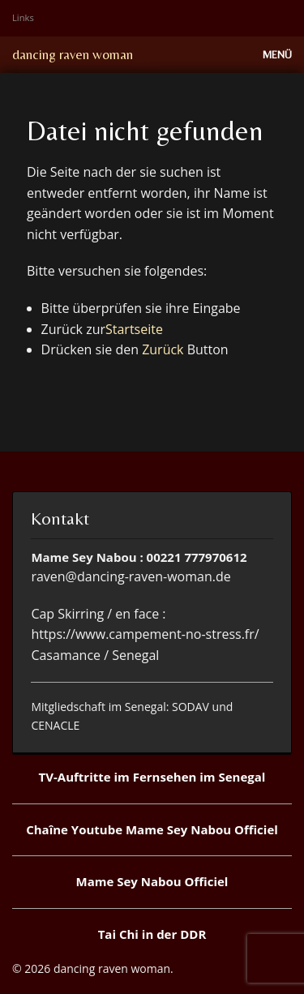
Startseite (134, 329)
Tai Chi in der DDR (152, 934)
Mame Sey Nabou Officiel (152, 881)
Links (23, 17)
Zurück (162, 349)
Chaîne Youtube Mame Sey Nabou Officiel (152, 829)
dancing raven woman (72, 54)
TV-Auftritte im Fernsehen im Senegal (152, 777)
